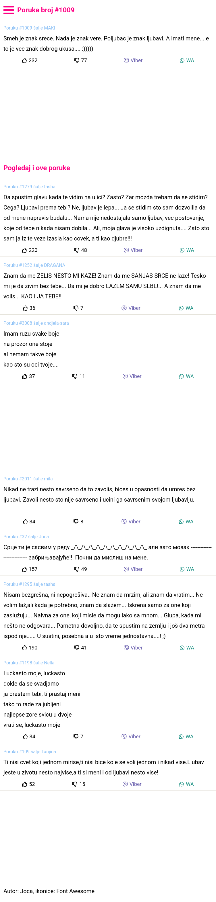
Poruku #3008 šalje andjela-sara (36, 323)
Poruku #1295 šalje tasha (29, 584)
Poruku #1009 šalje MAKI (29, 28)
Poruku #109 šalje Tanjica (29, 751)
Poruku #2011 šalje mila (28, 479)
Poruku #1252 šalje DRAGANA (34, 265)
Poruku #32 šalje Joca (26, 536)
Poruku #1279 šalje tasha (29, 186)
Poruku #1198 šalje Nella (29, 663)
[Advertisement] (108, 111)
